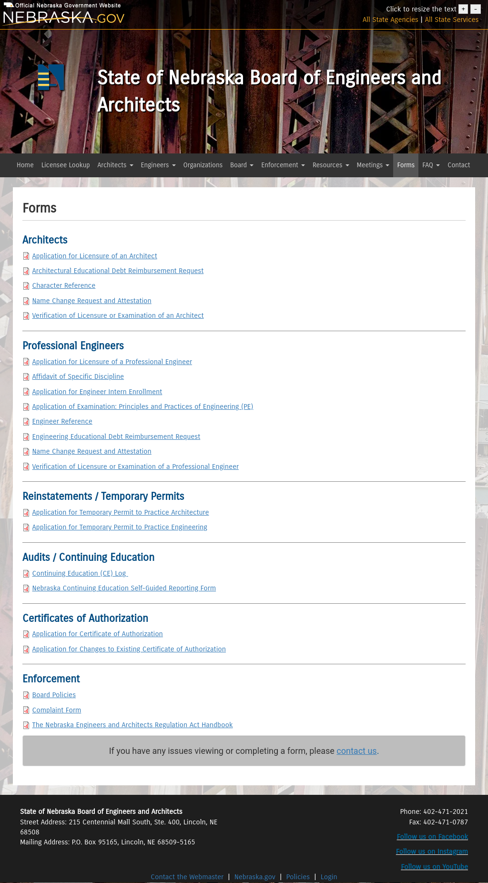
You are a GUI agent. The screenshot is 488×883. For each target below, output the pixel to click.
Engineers (158, 165)
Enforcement (283, 165)
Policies (298, 877)
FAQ (431, 165)
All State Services (452, 19)
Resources (331, 165)
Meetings (373, 165)
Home (25, 165)
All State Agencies (390, 19)
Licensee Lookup (65, 165)
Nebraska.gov (254, 877)
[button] (19, 182)
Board (242, 165)
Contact (458, 165)
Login (329, 877)
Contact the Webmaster (188, 877)
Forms (406, 165)
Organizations (203, 165)
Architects (115, 165)
